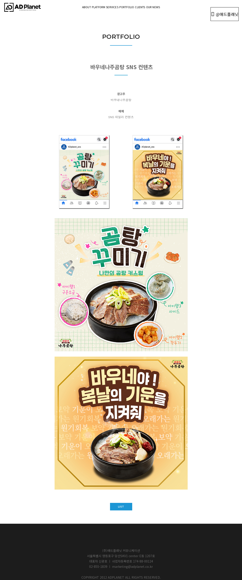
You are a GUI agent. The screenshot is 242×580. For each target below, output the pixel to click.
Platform (82, 6)
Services (106, 6)
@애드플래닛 (223, 7)
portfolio (132, 6)
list (121, 506)
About (58, 6)
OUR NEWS (181, 6)
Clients (156, 6)
